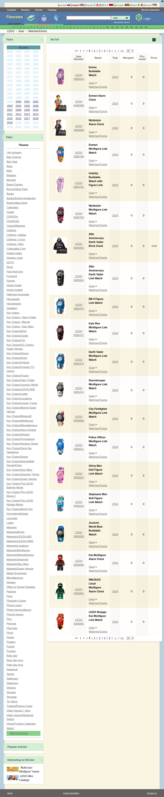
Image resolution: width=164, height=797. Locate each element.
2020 (18, 122)
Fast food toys (15, 271)
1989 (27, 89)
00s (136, 27)
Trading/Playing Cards (19, 706)
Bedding (11, 175)
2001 (27, 101)
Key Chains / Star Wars (20, 326)
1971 (10, 72)
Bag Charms (14, 157)
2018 (36, 118)
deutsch (150, 5)
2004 (18, 106)
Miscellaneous (15, 577)
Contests (11, 10)
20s (146, 27)
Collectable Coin (16, 248)
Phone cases (14, 605)
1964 (18, 64)
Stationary (12, 678)
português (122, 5)
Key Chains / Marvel (18, 322)
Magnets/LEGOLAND (19, 536)
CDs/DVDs (13, 221)
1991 (10, 93)
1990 (36, 89)
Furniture (12, 276)
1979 (10, 80)
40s (107, 27)
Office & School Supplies (21, 587)
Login (146, 18)
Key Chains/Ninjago (18, 434)
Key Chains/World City (20, 509)
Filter (9, 137)
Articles (38, 10)
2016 (18, 118)
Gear (92, 83)
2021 (27, 122)
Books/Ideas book (17, 203)
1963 (10, 64)
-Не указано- (14, 152)
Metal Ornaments (17, 573)
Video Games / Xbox (19, 710)
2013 (27, 114)
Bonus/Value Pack (17, 189)
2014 (36, 114)
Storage (11, 692)
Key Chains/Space (17, 456)
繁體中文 (106, 5)
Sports (10, 674)
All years (23, 47)
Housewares (14, 303)
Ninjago (11, 582)
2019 (10, 122)
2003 (10, 106)
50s (112, 27)
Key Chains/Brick (17, 331)
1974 (36, 72)
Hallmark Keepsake (18, 294)
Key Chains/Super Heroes (22, 479)
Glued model (14, 285)
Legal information (71, 793)
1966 (36, 64)
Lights (10, 523)
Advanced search (122, 22)
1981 (27, 80)
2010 (36, 110)
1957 (27, 55)
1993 (27, 93)
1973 (27, 72)
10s (141, 27)
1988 (18, 89)
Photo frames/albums (19, 610)
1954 (36, 51)
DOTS (10, 262)
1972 (18, 72)
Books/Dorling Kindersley (21, 198)
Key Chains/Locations (19, 398)
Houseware (13, 299)
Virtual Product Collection (21, 723)
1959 (10, 59)
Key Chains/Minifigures (20, 420)
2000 (18, 101)
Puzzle (11, 646)
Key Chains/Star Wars (19, 470)
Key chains (13, 312)
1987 (10, 89)
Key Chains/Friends (18, 362)
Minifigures (43, 18)
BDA (9, 170)
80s (126, 27)
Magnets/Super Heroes (20, 568)
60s (117, 27)
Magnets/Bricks (15, 532)
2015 (10, 118)
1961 (27, 59)
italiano (136, 5)
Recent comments (150, 10)
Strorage (12, 697)
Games (11, 280)
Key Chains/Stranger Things (23, 474)
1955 (10, 55)
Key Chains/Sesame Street (22, 443)
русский (64, 5)
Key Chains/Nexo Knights (21, 430)
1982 (36, 80)
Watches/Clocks (19, 733)
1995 (10, 97)
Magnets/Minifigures (18, 550)
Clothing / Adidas (16, 235)
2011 (10, 114)
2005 (27, 106)
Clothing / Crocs (16, 239)
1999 (10, 101)
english (78, 5)
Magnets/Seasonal (17, 559)
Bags (10, 166)
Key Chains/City (16, 340)
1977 (27, 76)
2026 (36, 126)
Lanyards (12, 518)
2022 (36, 122)
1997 (27, 97)
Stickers (11, 687)
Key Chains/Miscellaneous (22, 425)
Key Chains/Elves (17, 358)
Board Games (15, 184)
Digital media (14, 253)
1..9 (13, 27)
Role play (12, 655)
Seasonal (12, 669)
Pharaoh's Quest (16, 600)
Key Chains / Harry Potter (21, 317)
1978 (36, 76)
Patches (11, 591)
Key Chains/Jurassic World (22, 384)
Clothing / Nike (15, 244)
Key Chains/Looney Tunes (22, 403)
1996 (18, 97)
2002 (36, 101)
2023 (10, 126)
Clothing (11, 230)
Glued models (15, 290)
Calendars (13, 207)
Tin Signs (12, 701)
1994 (36, 93)
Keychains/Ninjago (17, 513)
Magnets (12, 527)
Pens (10, 596)
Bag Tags (12, 161)
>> (122, 50)
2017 (27, 118)
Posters (11, 642)
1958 (36, 55)
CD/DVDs (12, 216)
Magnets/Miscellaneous (20, 555)
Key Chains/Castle (17, 335)
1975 (10, 76)
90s (131, 27)
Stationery (12, 683)
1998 (36, 97)
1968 (18, 68)
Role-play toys (15, 665)
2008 (18, 110)
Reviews (25, 10)
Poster (10, 637)
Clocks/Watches (16, 225)
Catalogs (52, 10)
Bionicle (11, 180)
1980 (18, 80)
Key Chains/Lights (17, 394)
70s (122, 27)
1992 (18, 93)
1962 (36, 59)
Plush (10, 632)
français (92, 5)
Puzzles (11, 651)
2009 (27, 110)
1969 (27, 68)
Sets (30, 18)
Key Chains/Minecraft (19, 416)
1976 (18, 76)
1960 (18, 59)
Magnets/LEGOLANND (20, 541)
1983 (10, 85)
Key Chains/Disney (18, 353)
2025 (27, 126)
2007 (10, 110)
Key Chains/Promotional (21, 439)
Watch (10, 728)
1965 (27, 64)
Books (10, 193)
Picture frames (15, 614)
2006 (36, 106)
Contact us (152, 793)
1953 (27, 51)
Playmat (11, 623)
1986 (36, 85)
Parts (56, 18)
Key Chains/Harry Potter (21, 380)
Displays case (15, 258)
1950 (18, 51)
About (10, 793)
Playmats (12, 628)
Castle (10, 212)
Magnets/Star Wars (18, 564)
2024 (18, 126)
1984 (18, 85)
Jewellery (12, 308)
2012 (18, 114)
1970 (36, 68)
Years (9, 39)
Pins (9, 619)
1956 (18, 55)
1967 (10, 68)
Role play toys (15, 660)
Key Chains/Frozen (18, 375)
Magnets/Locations (18, 545)
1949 (10, 51)
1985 (27, 85)
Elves (10, 267)
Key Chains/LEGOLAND (21, 389)
